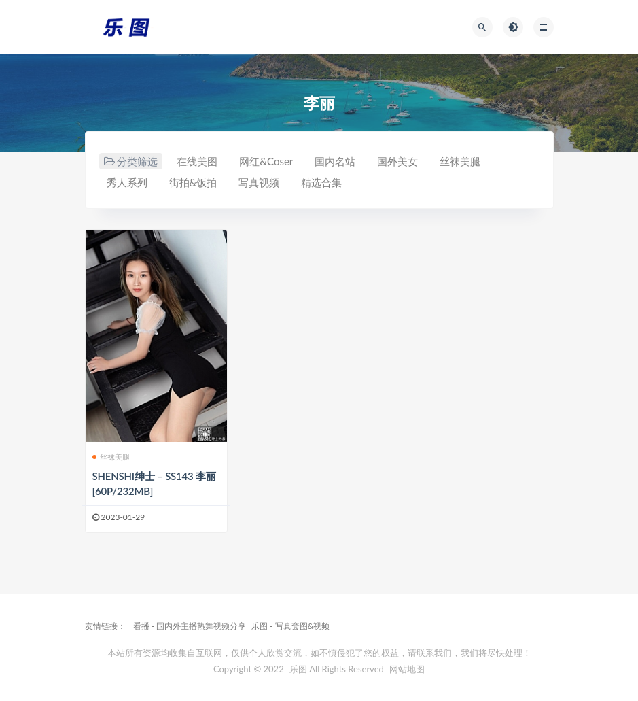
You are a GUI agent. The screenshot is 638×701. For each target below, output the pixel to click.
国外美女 (397, 161)
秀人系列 (127, 182)
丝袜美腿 (460, 161)
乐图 (298, 669)
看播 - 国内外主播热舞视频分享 (190, 626)
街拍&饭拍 (193, 182)
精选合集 (321, 182)
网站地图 (407, 669)
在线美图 (197, 161)
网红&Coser (266, 161)
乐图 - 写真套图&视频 (290, 626)
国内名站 (335, 161)
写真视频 (258, 182)
